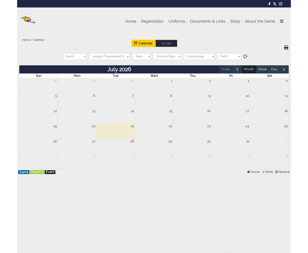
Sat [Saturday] (269, 76)
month (249, 69)
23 (209, 126)
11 (286, 96)
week (262, 69)
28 (55, 81)
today (226, 69)
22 (170, 126)
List (166, 43)
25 (286, 126)
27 (93, 141)
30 (132, 81)
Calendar (144, 43)
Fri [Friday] (230, 76)
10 (247, 96)
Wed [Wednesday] (154, 76)
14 (132, 111)
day (274, 69)
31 (247, 141)
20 (93, 126)
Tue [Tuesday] (115, 76)
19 (55, 126)
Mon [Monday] (77, 76)
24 (247, 126)
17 (247, 111)
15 (170, 111)
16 (209, 111)
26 (55, 141)
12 (55, 111)
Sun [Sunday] (38, 76)
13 (93, 111)
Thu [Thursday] (192, 76)
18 (286, 111)
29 (93, 81)
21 (132, 126)
